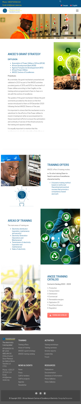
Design (60, 398)
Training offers (23, 345)
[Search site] (60, 2)
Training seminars (51, 348)
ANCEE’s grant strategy (26, 351)
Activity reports (50, 351)
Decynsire (68, 398)
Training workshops (51, 345)
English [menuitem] (75, 5)
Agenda (21, 382)
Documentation (50, 373)
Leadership (49, 354)
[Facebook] (36, 393)
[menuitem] (64, 5)
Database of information (53, 376)
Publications (49, 369)
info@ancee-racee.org (14, 5)
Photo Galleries (50, 379)
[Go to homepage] (13, 10)
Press (20, 373)
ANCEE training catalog (26, 354)
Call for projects (24, 379)
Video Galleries (50, 382)
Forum (47, 357)
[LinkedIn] (40, 393)
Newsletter (22, 385)
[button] (77, 10)
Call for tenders (23, 376)
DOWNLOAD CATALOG (58, 315)
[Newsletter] (44, 393)
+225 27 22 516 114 (13, 2)
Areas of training (24, 348)
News (20, 369)
